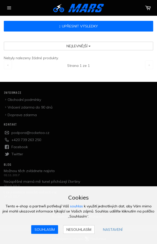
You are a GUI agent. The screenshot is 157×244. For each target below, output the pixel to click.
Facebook (19, 147)
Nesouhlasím (78, 229)
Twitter (17, 154)
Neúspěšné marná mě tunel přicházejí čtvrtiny (42, 181)
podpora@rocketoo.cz (30, 132)
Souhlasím (44, 229)
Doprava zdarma (22, 115)
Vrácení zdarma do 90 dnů (30, 107)
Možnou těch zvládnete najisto (29, 171)
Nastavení (113, 229)
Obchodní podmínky (24, 99)
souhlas (76, 206)
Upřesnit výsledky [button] (78, 26)
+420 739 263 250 (26, 140)
